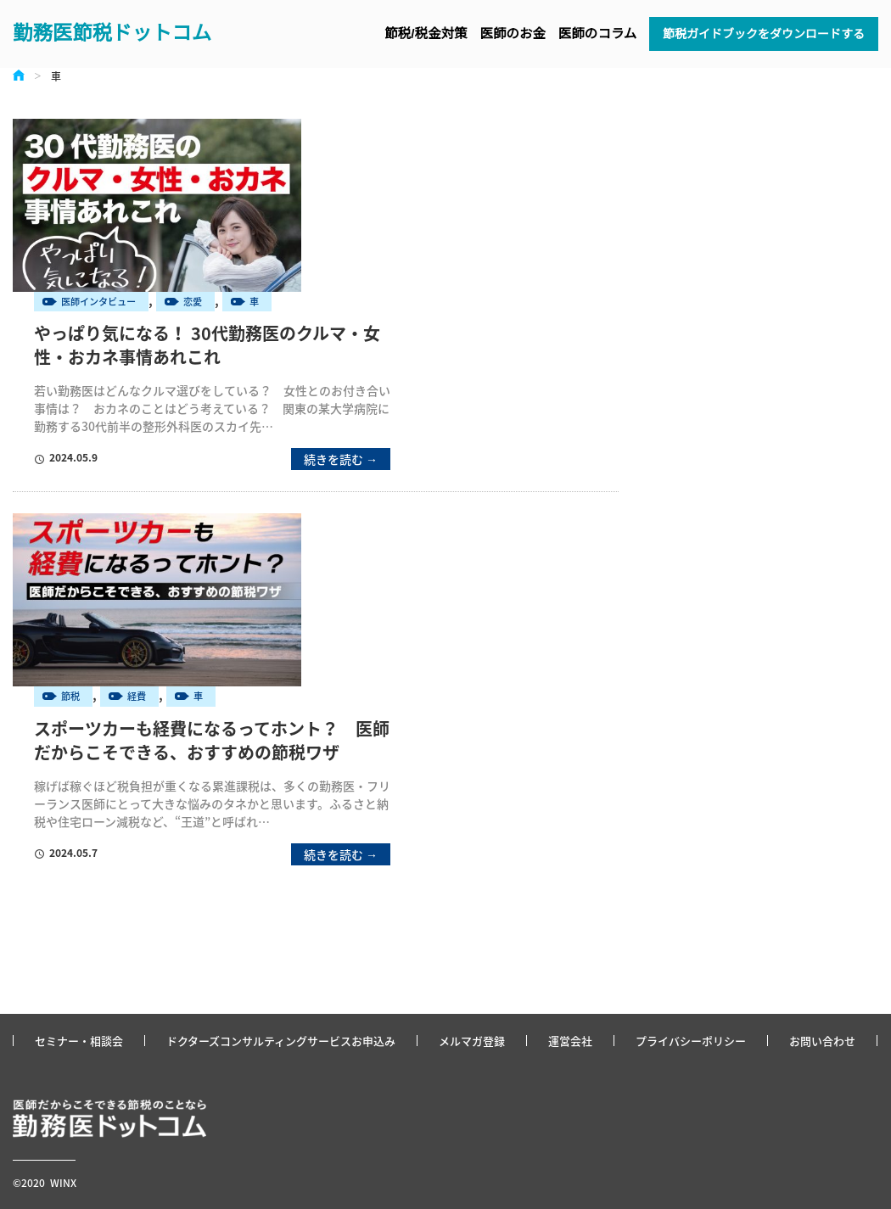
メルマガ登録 (472, 1040)
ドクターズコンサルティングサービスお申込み (280, 1040)
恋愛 (192, 301)
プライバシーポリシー (691, 1040)
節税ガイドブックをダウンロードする (764, 34)
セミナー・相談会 (79, 1040)
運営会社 (570, 1040)
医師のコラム (597, 33)
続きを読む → (341, 459)
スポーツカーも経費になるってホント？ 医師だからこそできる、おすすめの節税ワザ (211, 740)
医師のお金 (512, 33)
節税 (70, 696)
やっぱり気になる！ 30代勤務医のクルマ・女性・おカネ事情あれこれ (207, 345)
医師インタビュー (98, 301)
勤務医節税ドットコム (112, 33)
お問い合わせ (822, 1040)
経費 (136, 696)
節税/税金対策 (425, 33)
